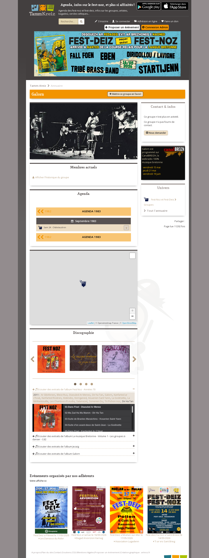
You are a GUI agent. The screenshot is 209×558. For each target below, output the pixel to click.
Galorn (108, 394)
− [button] (132, 316)
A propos (36, 552)
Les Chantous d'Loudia (62, 401)
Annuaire (57, 85)
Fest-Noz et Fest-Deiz (162, 199)
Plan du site (47, 552)
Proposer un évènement (122, 27)
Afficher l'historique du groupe (52, 177)
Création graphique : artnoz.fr (135, 552)
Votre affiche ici (38, 480)
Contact (57, 552)
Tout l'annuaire (155, 210)
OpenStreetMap (129, 323)
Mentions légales (85, 552)
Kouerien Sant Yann (99, 398)
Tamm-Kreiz (38, 85)
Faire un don (169, 21)
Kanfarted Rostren (52, 398)
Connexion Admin (155, 27)
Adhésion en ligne (145, 21)
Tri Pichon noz (112, 401)
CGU (74, 552)
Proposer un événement (107, 552)
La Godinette (119, 398)
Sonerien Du (96, 401)
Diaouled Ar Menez (79, 394)
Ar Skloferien (48, 394)
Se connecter (121, 21)
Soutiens (66, 552)
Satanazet (81, 401)
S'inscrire (101, 21)
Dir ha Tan (97, 394)
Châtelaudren (59, 227)
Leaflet (91, 323)
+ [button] (132, 311)
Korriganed (81, 398)
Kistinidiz (68, 398)
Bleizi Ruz (62, 394)
